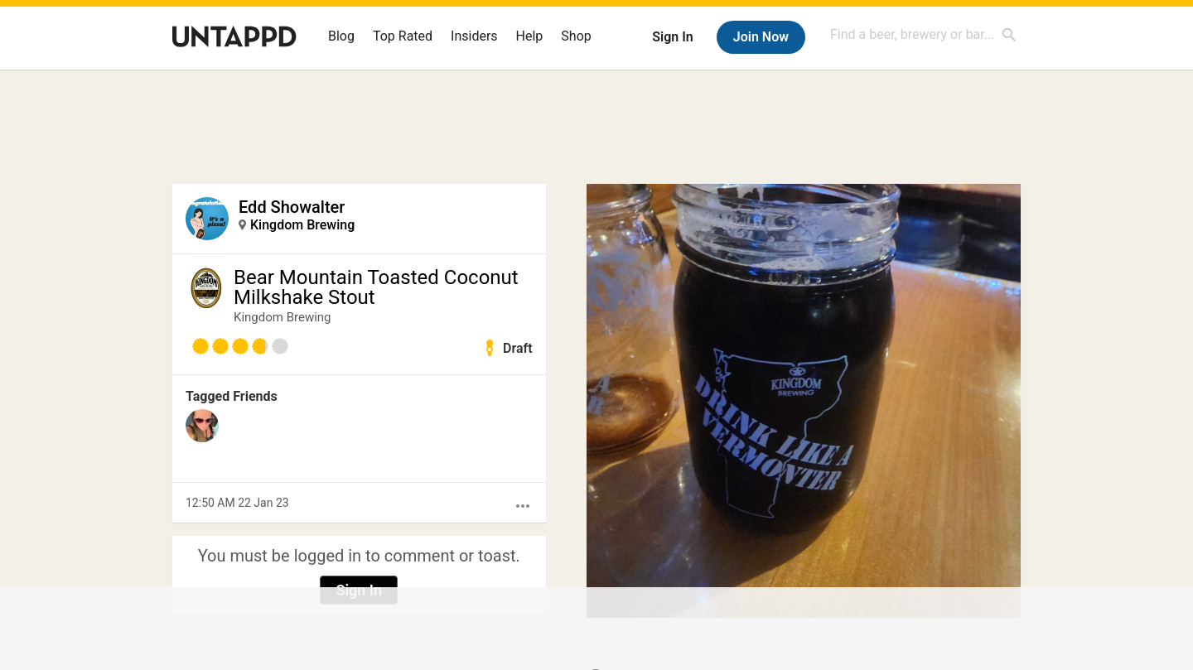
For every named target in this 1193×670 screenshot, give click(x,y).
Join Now (761, 37)
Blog (341, 36)
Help (529, 36)
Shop (576, 36)
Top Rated (402, 36)
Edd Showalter (292, 207)
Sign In (672, 37)
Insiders (474, 36)
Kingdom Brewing (302, 225)
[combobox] (924, 34)
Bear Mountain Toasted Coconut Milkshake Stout (376, 287)
